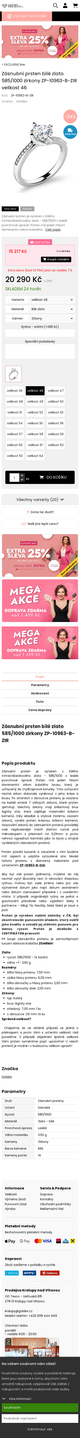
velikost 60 (15, 445)
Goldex (21, 101)
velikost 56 (56, 423)
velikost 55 (35, 423)
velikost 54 (15, 423)
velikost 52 (35, 412)
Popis (40, 677)
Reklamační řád (51, 1209)
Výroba (10, 1209)
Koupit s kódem (56, 259)
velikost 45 (15, 391)
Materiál (18, 309)
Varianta (18, 300)
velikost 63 (15, 456)
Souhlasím (12, 1407)
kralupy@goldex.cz (18, 1311)
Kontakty (46, 1199)
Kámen (17, 318)
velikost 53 (55, 412)
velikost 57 (15, 434)
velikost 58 (35, 434)
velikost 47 (56, 391)
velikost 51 (14, 412)
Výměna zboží (15, 1199)
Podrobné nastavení (20, 1418)
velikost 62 (56, 445)
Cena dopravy (40, 710)
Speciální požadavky (40, 341)
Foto (40, 702)
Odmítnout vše (40, 1429)
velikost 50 (56, 401)
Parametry (40, 685)
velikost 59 (56, 434)
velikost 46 (35, 391)
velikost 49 (35, 401)
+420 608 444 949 (43, 1316)
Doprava (46, 1194)
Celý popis (53, 229)
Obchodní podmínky (55, 1204)
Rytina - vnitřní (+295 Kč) (40, 327)
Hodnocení (40, 693)
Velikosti (11, 1194)
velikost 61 (35, 445)
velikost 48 (15, 401)
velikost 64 (35, 456)
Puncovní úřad (15, 1204)
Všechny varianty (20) (40, 499)
